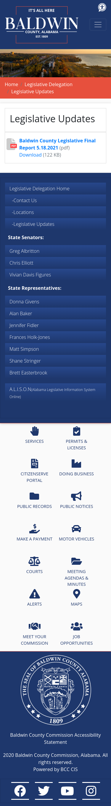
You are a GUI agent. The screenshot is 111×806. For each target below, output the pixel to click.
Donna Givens (24, 301)
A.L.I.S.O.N (52, 392)
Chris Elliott (21, 263)
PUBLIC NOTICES (76, 500)
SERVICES (34, 435)
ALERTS (34, 598)
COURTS (34, 565)
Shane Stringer (25, 361)
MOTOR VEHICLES (76, 533)
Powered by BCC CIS (55, 769)
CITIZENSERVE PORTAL (34, 471)
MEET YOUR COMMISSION (34, 634)
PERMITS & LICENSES (76, 438)
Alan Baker (20, 313)
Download (30, 155)
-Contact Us (23, 200)
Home (11, 84)
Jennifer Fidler (24, 325)
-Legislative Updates (31, 224)
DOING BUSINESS (76, 468)
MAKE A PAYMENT (34, 533)
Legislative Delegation (49, 84)
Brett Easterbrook (28, 372)
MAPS (76, 598)
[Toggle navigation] (98, 24)
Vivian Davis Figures (30, 274)
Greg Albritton (24, 251)
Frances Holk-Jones (29, 337)
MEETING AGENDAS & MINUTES (76, 571)
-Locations (21, 212)
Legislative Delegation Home (39, 188)
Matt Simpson (24, 349)
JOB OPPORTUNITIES (76, 634)
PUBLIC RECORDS (34, 500)
